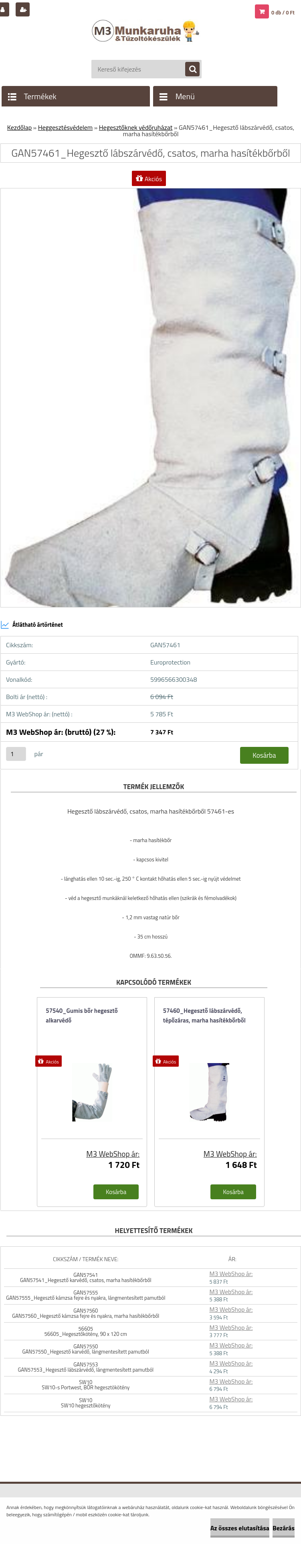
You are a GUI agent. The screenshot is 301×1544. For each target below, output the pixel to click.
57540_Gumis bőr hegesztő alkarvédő (82, 1015)
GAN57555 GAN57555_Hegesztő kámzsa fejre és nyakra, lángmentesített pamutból (85, 1295)
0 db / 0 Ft (283, 12)
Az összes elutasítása (239, 1528)
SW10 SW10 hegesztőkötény (85, 1402)
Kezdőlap (19, 127)
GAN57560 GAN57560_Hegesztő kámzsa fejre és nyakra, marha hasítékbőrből (85, 1313)
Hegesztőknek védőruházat (136, 127)
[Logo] (146, 39)
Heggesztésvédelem (65, 127)
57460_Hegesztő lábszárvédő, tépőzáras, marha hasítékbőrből (204, 1015)
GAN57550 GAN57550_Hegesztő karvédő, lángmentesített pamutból (85, 1349)
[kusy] (16, 754)
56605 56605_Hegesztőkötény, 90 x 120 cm (85, 1331)
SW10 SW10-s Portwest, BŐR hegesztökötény (85, 1384)
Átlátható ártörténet (31, 624)
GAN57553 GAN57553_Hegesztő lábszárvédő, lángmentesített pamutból (86, 1367)
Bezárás (284, 1528)
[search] (188, 69)
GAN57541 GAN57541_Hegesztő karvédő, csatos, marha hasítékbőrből (86, 1277)
